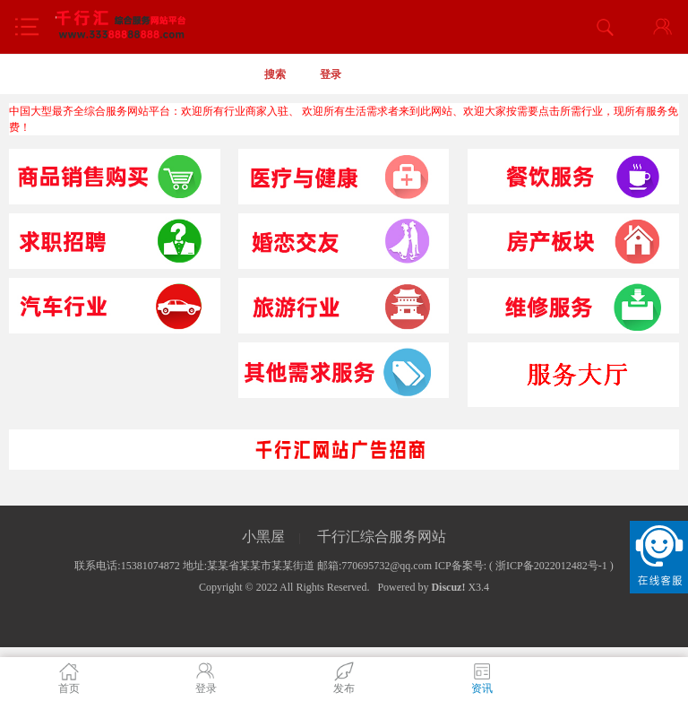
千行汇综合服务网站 (381, 536)
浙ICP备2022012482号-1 (551, 565)
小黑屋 (263, 536)
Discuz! (448, 587)
